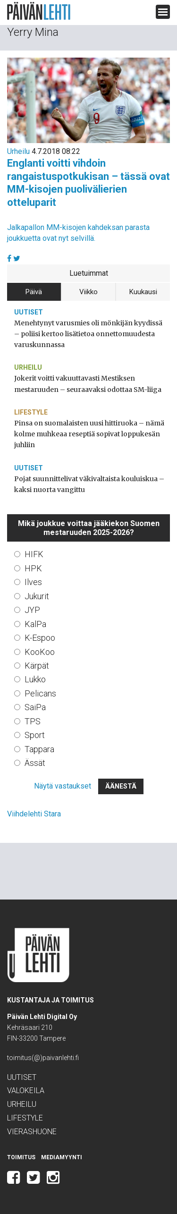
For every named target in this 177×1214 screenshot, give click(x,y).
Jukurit (37, 596)
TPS (33, 721)
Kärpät (37, 666)
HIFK (34, 554)
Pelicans (40, 693)
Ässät (35, 763)
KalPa (35, 624)
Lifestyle (31, 412)
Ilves (33, 582)
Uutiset (28, 312)
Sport (35, 735)
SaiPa (35, 707)
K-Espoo (40, 638)
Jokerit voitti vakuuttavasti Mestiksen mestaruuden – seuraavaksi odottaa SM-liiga (87, 383)
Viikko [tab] (88, 292)
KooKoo (40, 652)
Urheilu (18, 151)
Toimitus (21, 1157)
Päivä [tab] (33, 292)
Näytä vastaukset (62, 785)
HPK (33, 568)
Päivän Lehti (38, 11)
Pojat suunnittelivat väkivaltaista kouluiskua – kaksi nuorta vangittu (89, 484)
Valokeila (25, 1090)
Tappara (39, 749)
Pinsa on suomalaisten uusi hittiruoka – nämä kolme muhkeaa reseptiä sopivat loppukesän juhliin (89, 434)
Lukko (35, 679)
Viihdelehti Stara (34, 813)
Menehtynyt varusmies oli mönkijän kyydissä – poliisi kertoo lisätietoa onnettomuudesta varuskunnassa (88, 334)
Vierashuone (32, 1131)
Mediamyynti (61, 1157)
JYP (32, 610)
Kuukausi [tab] (143, 292)
